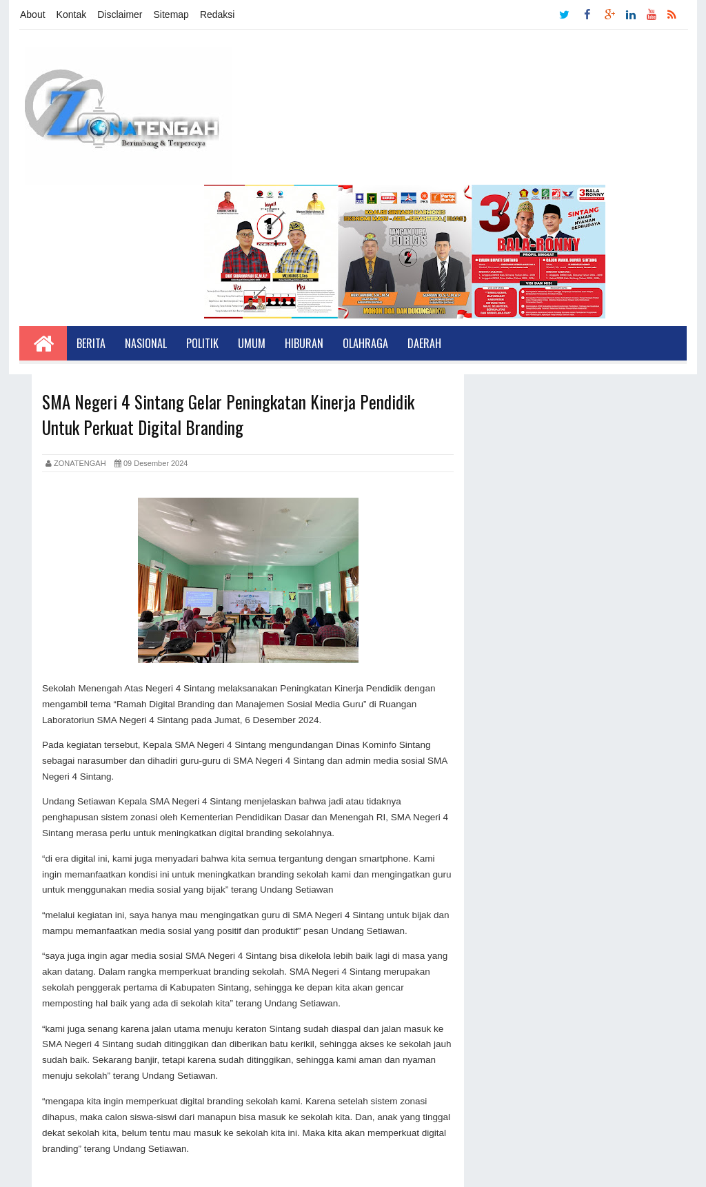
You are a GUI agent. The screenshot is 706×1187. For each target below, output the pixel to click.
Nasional (146, 343)
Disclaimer (119, 14)
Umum (251, 343)
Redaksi (217, 14)
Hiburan (304, 343)
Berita (91, 343)
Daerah (424, 343)
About (33, 14)
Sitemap (171, 14)
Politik (202, 343)
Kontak (72, 14)
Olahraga (365, 343)
